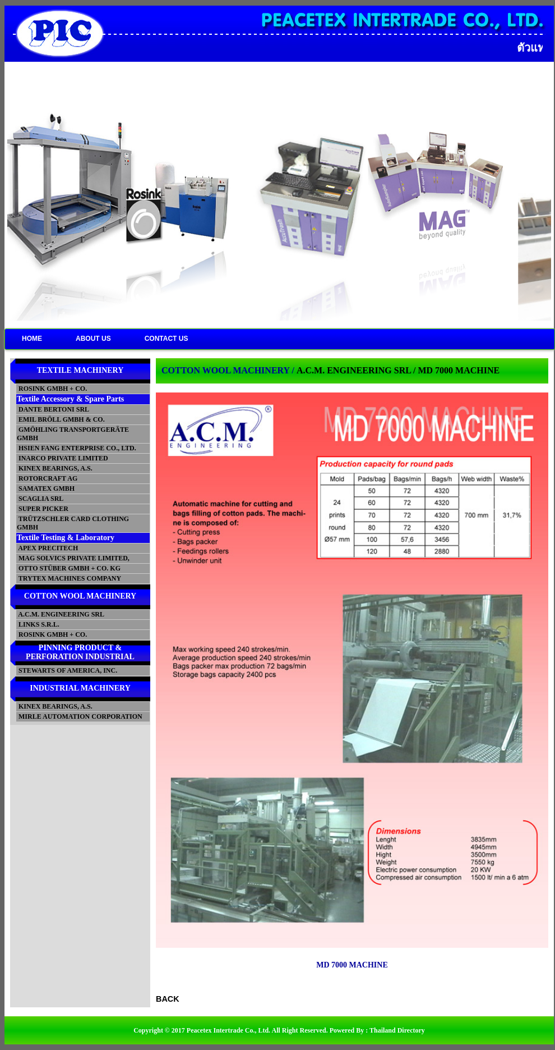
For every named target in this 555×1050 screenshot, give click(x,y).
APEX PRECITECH (47, 548)
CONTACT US (166, 339)
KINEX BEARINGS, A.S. (54, 468)
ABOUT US (93, 339)
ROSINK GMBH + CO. (52, 388)
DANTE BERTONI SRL (53, 409)
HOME (32, 339)
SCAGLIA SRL (40, 499)
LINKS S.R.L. (38, 624)
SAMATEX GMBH (46, 488)
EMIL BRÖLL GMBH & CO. (61, 419)
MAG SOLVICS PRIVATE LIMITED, (73, 558)
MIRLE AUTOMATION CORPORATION (79, 716)
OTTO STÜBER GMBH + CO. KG (69, 568)
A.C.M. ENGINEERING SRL (60, 614)
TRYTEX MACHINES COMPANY (69, 578)
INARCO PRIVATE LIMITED (62, 458)
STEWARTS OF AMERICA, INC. (67, 670)
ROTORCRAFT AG (47, 478)
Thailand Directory (397, 1030)
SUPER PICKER (42, 509)
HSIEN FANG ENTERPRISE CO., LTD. (76, 448)
